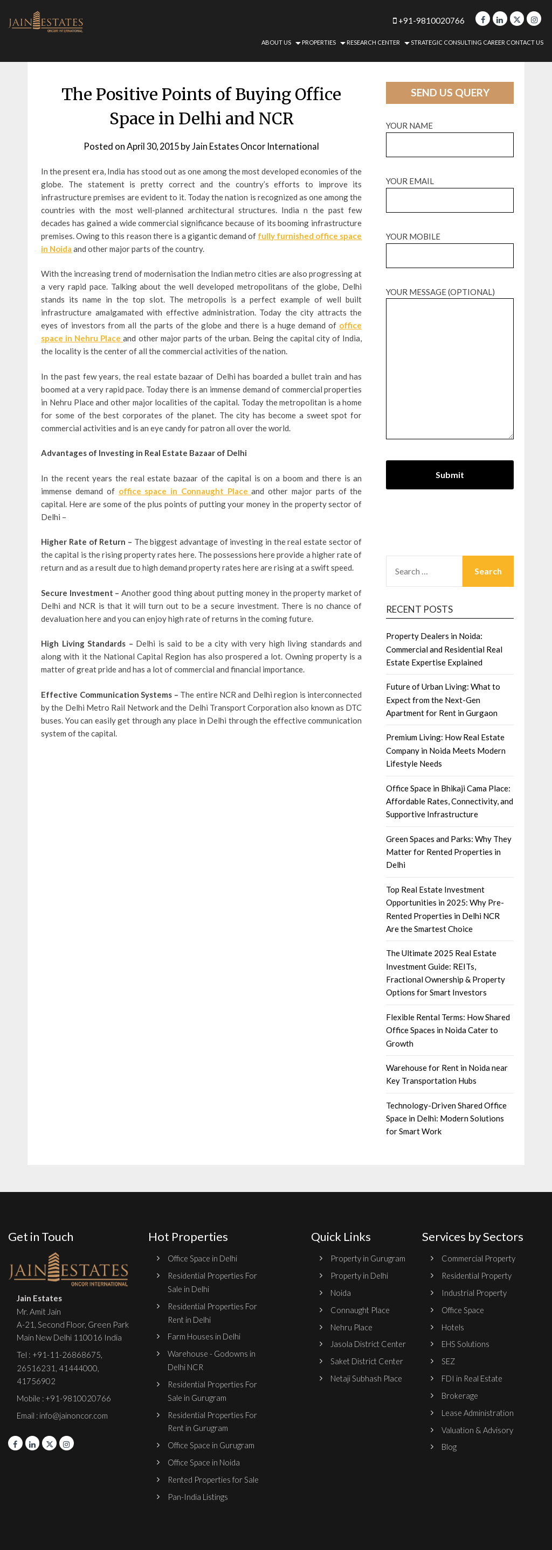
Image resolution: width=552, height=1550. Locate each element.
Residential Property (478, 1275)
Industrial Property (475, 1292)
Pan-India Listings (198, 1493)
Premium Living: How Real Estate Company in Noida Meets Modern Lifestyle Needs (446, 750)
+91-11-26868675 (66, 1354)
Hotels (453, 1326)
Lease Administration (479, 1410)
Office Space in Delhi (203, 1258)
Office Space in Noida (205, 1459)
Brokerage (460, 1393)
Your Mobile (449, 246)
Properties (319, 42)
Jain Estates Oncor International (258, 146)
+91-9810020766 (421, 20)
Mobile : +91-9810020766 (64, 1397)
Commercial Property (479, 1258)
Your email (449, 190)
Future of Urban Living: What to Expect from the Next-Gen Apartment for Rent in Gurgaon (443, 700)
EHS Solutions (465, 1343)
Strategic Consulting (446, 42)
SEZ (448, 1359)
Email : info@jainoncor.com (63, 1414)
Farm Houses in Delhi (205, 1335)
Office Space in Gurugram (212, 1442)
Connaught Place (360, 1322)
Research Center (373, 42)
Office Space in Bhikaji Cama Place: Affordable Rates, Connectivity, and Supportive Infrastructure (449, 801)
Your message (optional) (449, 364)
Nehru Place (352, 1339)
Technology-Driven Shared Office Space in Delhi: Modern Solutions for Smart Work (446, 1118)
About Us (276, 42)
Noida (340, 1305)
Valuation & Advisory (478, 1427)
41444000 (77, 1367)
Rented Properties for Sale (216, 1476)
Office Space (463, 1309)
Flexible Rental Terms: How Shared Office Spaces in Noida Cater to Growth (448, 1030)
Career (494, 42)
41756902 (36, 1380)
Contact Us (524, 42)
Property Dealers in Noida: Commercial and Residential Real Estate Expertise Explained (444, 649)
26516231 (36, 1367)
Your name (449, 135)
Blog (449, 1444)
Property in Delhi (360, 1288)
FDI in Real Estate (473, 1376)
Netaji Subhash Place (367, 1416)
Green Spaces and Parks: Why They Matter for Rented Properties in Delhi (449, 852)
